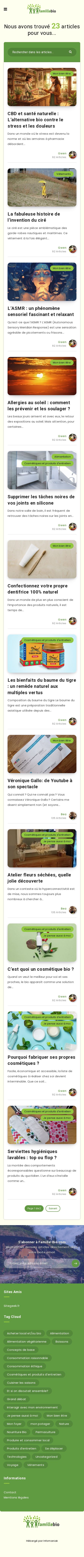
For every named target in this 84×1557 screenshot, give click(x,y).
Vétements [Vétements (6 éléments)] (35, 1465)
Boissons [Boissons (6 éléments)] (62, 1342)
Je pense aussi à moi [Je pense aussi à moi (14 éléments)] (22, 1416)
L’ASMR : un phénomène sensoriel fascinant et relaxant (41, 311)
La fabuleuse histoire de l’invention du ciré (34, 217)
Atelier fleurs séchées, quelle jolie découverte (39, 878)
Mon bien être (62, 73)
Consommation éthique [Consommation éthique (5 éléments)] (24, 1366)
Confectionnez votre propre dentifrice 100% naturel (38, 589)
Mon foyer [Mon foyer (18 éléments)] (14, 1424)
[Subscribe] (75, 1263)
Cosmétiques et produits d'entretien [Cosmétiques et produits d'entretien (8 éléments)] (34, 1374)
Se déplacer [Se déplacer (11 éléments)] (54, 1448)
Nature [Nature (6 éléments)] (64, 1424)
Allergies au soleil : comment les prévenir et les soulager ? (39, 405)
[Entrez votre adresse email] (42, 1263)
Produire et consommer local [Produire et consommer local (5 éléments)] (28, 1440)
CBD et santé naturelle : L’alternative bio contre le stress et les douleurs (35, 120)
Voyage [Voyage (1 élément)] (12, 1465)
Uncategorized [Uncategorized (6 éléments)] (46, 1457)
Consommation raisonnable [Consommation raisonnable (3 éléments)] (27, 1358)
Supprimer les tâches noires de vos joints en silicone (41, 500)
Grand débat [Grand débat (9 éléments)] (16, 1399)
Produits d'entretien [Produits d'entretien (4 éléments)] (21, 1448)
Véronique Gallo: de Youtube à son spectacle (40, 783)
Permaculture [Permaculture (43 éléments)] (46, 1432)
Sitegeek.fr (12, 1306)
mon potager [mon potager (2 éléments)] (40, 1424)
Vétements (64, 174)
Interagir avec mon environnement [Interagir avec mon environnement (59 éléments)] (32, 1407)
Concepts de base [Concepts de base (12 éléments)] (21, 1350)
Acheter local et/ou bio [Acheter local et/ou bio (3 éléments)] (24, 1333)
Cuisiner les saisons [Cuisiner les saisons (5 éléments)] (21, 1383)
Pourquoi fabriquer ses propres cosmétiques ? (41, 1060)
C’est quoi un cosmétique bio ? (41, 969)
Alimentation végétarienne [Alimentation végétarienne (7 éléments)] (27, 1342)
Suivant (53, 1208)
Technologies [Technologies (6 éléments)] (17, 1457)
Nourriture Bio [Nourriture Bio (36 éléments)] (17, 1432)
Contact (10, 1492)
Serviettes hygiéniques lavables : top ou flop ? (32, 1154)
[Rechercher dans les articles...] (42, 52)
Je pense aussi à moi (57, 841)
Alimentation (62, 456)
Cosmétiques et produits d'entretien (47, 463)
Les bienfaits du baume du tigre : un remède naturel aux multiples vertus (42, 686)
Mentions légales (16, 1497)
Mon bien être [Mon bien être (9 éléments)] (57, 1416)
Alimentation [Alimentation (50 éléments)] (59, 1333)
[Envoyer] (71, 52)
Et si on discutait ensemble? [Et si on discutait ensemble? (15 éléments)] (27, 1391)
